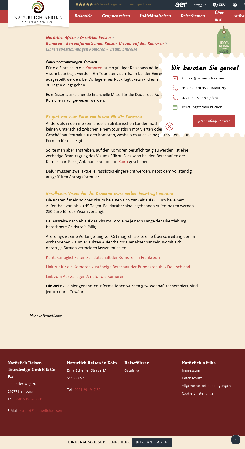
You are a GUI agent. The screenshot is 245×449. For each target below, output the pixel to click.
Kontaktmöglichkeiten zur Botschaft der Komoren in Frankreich (103, 257)
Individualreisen (155, 16)
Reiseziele (83, 16)
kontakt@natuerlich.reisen (203, 78)
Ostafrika (131, 370)
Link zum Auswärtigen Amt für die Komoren (85, 276)
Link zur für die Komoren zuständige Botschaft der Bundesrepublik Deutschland (118, 266)
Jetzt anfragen (152, 442)
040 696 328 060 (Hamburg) (204, 88)
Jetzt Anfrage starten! (214, 121)
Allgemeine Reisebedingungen (206, 385)
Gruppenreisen (116, 16)
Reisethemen (193, 16)
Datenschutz (192, 378)
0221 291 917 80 (87, 389)
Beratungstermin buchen (202, 107)
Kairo (123, 161)
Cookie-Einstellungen (199, 393)
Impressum (191, 370)
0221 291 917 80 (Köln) (200, 97)
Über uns (219, 16)
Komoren (93, 67)
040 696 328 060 (29, 399)
